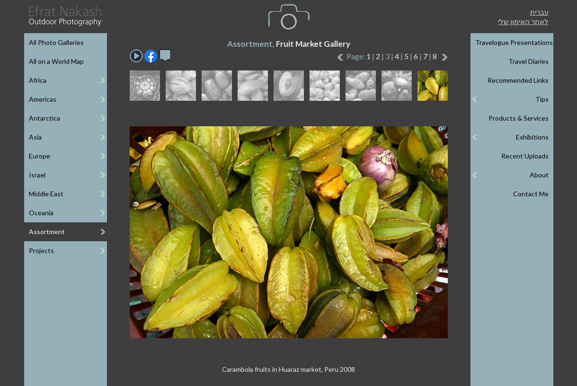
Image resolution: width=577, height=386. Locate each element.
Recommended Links (518, 80)
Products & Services (518, 118)
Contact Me (531, 194)
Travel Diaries (528, 61)
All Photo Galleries (56, 42)
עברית (539, 12)
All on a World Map (56, 61)
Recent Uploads (525, 156)
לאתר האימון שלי (523, 21)
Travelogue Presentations (514, 42)
